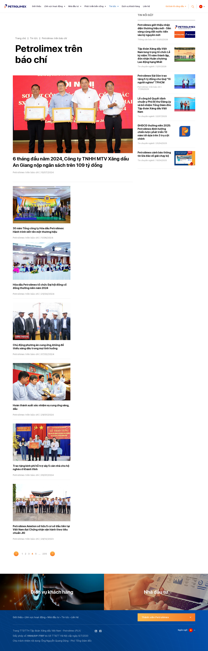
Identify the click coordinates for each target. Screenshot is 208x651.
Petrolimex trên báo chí (54, 38)
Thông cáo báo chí (146, 39)
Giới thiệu (36, 6)
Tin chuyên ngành (146, 66)
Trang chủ (20, 38)
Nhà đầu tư (73, 6)
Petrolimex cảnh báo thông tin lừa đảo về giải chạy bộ (154, 154)
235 (44, 554)
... (39, 554)
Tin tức (112, 6)
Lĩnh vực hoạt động (53, 6)
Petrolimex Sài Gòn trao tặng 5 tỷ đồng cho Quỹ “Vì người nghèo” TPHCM (154, 79)
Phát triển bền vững (94, 6)
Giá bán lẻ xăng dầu (175, 6)
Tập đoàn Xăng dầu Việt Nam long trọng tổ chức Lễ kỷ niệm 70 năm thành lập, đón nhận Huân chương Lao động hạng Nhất (154, 55)
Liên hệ (146, 6)
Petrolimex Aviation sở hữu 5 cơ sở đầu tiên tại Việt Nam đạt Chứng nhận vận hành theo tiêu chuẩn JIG (41, 530)
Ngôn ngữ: (183, 630)
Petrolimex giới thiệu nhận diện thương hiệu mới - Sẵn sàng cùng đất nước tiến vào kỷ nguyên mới (154, 29)
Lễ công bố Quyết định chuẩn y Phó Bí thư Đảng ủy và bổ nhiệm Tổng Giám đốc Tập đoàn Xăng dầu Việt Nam (154, 105)
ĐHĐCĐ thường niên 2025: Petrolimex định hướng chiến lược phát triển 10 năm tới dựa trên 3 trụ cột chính (154, 132)
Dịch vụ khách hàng (131, 6)
